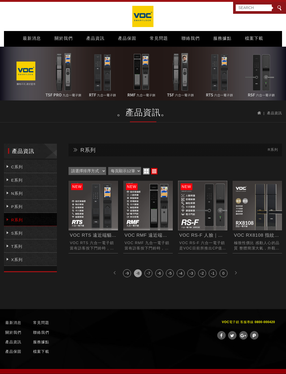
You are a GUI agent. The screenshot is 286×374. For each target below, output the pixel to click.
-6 (159, 273)
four (154, 171)
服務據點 (222, 39)
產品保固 (127, 39)
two (146, 171)
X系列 (17, 260)
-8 (137, 273)
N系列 (17, 193)
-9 (127, 273)
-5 (170, 273)
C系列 (17, 167)
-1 (212, 273)
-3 (191, 273)
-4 (180, 273)
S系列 (17, 233)
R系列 (17, 220)
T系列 (16, 246)
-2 (202, 273)
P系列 (17, 207)
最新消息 (32, 39)
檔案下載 (254, 39)
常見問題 (159, 39)
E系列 (17, 180)
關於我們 (64, 39)
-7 (148, 273)
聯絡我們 (190, 39)
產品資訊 (95, 39)
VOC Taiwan (143, 17)
